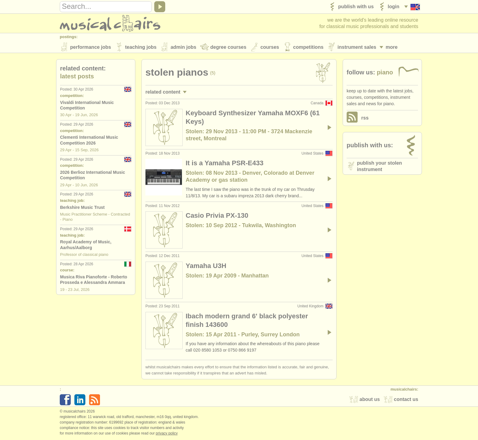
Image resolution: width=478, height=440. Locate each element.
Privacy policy (167, 433)
